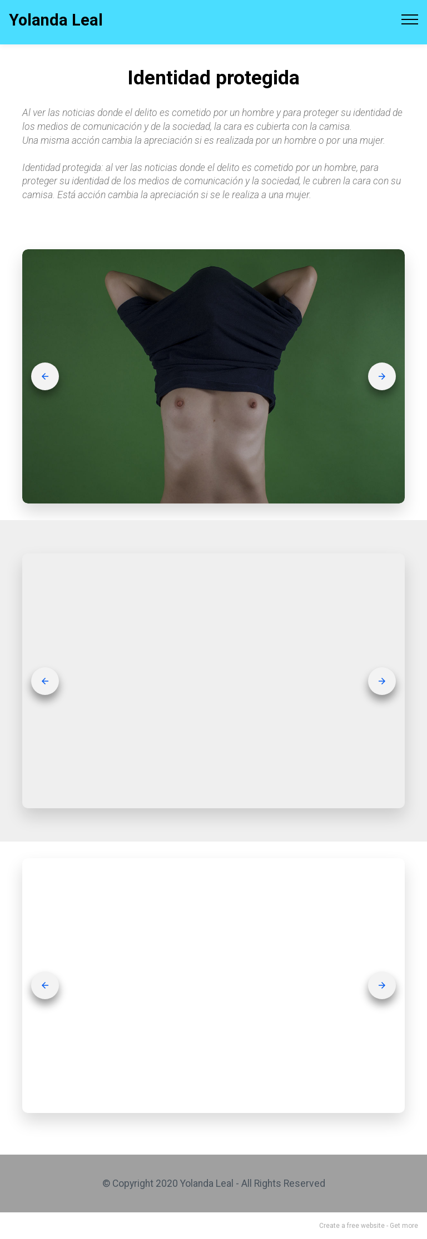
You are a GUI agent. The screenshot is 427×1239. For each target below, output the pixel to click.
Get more (404, 1226)
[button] (45, 376)
